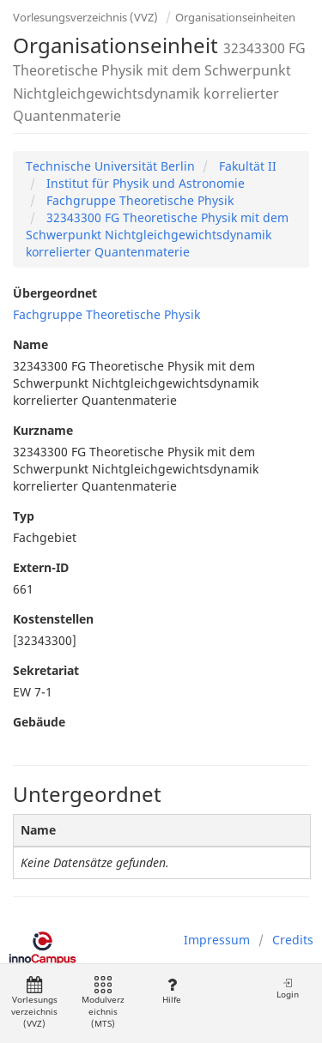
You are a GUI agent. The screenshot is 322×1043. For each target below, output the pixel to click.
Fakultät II (246, 166)
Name (30, 344)
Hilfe (171, 991)
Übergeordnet (55, 293)
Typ (23, 516)
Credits (292, 939)
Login (287, 988)
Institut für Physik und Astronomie (144, 183)
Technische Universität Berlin (110, 166)
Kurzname (43, 430)
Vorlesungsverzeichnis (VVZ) (85, 17)
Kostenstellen (53, 619)
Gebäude (39, 722)
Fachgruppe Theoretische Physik (138, 200)
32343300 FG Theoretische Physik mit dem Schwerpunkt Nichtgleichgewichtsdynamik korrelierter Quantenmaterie (157, 234)
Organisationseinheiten (235, 17)
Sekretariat (46, 670)
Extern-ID (41, 567)
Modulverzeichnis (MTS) (103, 1003)
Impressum (217, 939)
